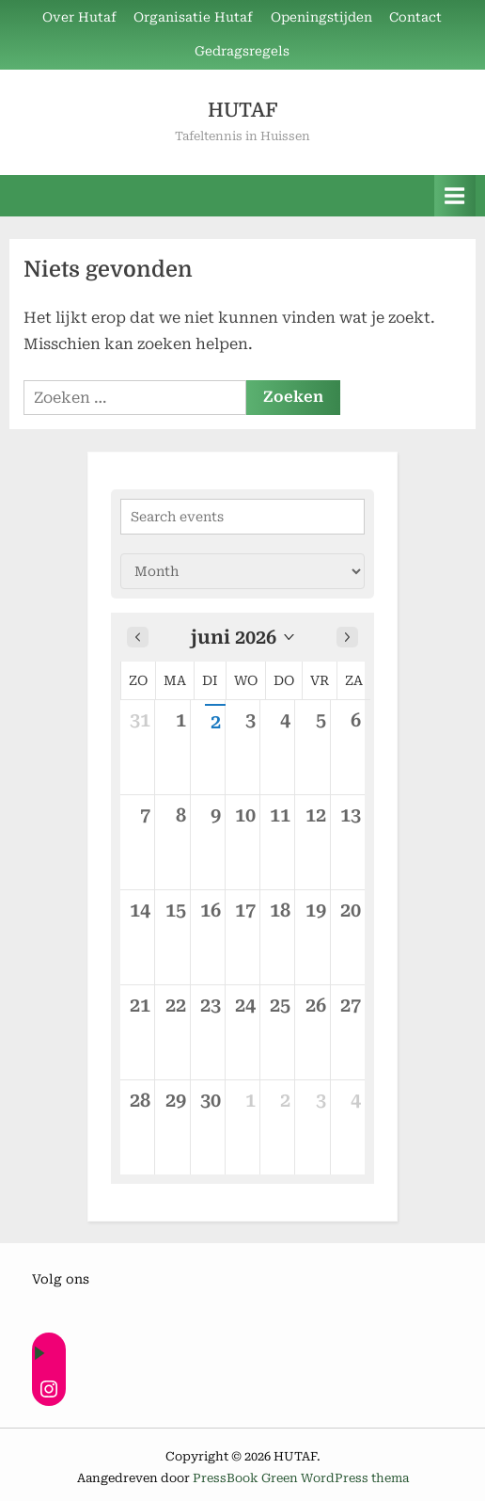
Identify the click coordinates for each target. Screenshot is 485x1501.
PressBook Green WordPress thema (301, 1478)
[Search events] (242, 517)
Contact (415, 16)
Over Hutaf (79, 16)
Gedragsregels (242, 50)
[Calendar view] (242, 571)
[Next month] (347, 637)
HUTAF (242, 110)
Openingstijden (321, 16)
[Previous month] (138, 637)
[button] (242, 637)
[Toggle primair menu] (455, 195)
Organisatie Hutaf (193, 16)
